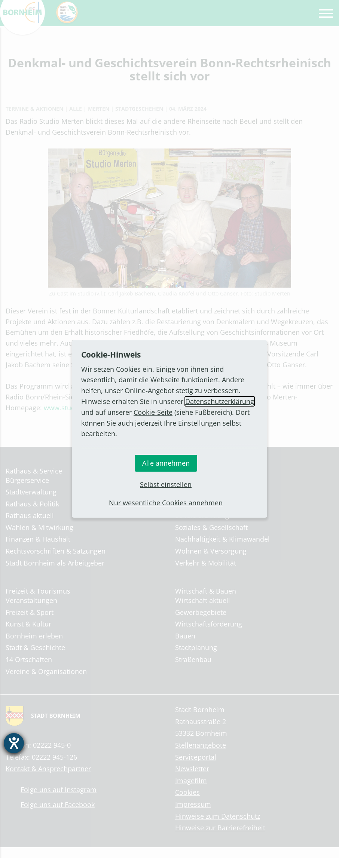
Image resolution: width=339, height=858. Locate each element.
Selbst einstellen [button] (166, 484)
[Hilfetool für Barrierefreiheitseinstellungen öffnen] (14, 743)
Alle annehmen (166, 463)
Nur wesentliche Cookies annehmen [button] (166, 502)
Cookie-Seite (153, 412)
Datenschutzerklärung (219, 401)
